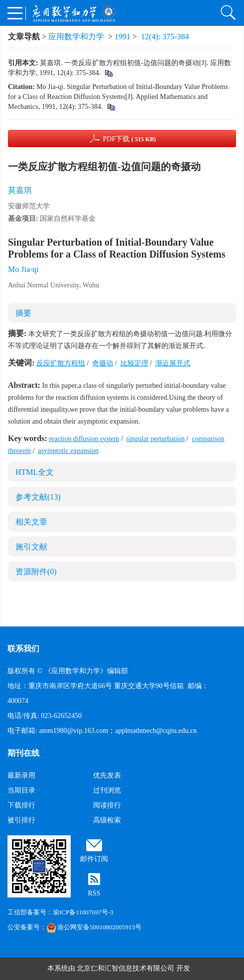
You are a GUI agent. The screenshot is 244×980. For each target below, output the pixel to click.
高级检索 (107, 820)
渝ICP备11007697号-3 (83, 912)
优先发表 (107, 775)
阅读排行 (107, 805)
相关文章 (31, 522)
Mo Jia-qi (23, 269)
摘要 (23, 313)
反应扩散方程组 (60, 363)
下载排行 (21, 805)
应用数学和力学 (76, 36)
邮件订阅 (94, 859)
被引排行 (21, 820)
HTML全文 (34, 472)
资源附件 (36, 571)
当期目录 (21, 790)
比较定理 (134, 363)
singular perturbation (155, 439)
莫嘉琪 (20, 190)
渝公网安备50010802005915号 (93, 927)
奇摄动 (102, 363)
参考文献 (38, 497)
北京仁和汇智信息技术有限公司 (125, 968)
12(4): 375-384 (165, 36)
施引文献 (31, 546)
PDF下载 (129, 139)
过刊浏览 (107, 790)
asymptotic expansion (68, 450)
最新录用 (21, 775)
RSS (94, 893)
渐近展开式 (172, 363)
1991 (122, 36)
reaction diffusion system (84, 439)
